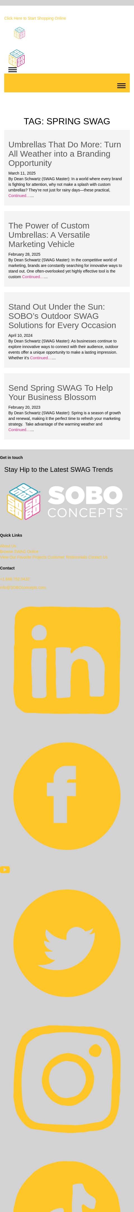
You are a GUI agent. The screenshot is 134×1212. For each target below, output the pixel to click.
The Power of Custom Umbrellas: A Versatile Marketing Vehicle (49, 235)
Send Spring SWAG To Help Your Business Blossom (60, 392)
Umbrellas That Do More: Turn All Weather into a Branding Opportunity (64, 154)
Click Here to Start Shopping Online (35, 18)
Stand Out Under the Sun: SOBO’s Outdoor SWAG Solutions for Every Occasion (62, 316)
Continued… (19, 195)
